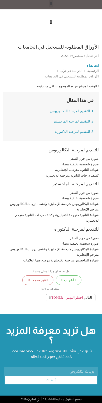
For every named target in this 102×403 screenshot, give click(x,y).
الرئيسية (92, 71)
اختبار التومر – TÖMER (67, 297)
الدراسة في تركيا (71, 71)
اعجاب (69, 280)
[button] (51, 3)
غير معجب (38, 280)
